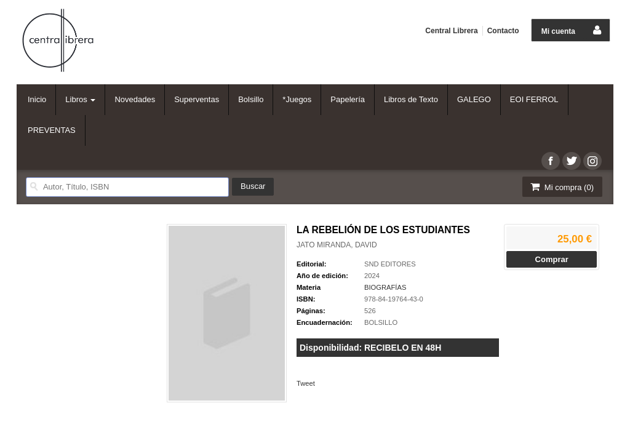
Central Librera (451, 30)
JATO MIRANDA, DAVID (337, 245)
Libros (80, 99)
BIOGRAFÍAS (385, 287)
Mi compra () (561, 187)
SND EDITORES (390, 264)
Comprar (551, 259)
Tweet (306, 383)
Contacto (503, 30)
